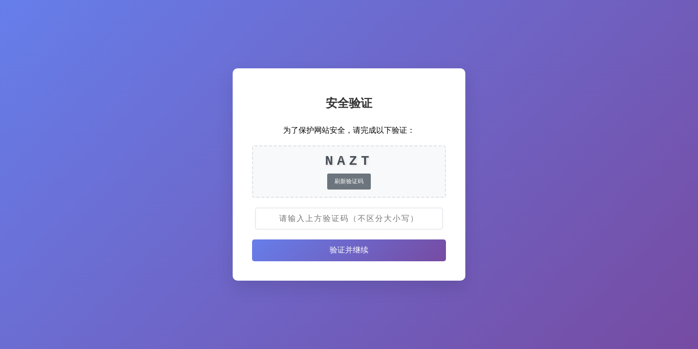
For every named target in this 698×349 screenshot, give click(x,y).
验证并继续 (349, 250)
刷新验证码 (349, 181)
